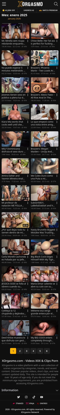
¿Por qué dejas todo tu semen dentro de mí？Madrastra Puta (13, 231)
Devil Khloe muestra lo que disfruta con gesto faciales (13, 339)
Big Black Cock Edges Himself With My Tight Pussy (42, 258)
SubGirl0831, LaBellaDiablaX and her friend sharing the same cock (43, 204)
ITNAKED (18, 403)
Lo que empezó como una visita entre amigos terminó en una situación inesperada (43, 123)
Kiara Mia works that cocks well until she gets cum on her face (13, 123)
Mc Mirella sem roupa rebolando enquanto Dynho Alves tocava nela (13, 42)
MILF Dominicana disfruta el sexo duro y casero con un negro (13, 150)
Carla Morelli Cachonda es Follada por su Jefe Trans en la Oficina (14, 258)
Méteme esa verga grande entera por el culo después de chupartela (41, 312)
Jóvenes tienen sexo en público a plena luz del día (13, 96)
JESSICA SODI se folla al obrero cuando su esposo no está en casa (14, 285)
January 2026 (14, 18)
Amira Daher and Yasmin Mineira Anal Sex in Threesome (12, 177)
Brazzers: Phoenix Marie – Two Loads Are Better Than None (43, 69)
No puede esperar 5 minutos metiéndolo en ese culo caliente (14, 69)
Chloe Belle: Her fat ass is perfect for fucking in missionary (43, 42)
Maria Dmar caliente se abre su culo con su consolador (43, 285)
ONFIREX (42, 403)
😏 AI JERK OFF (8, 10)
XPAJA (30, 403)
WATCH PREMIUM (48, 10)
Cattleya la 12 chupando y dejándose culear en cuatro (13, 312)
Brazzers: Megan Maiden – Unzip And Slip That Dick (41, 150)
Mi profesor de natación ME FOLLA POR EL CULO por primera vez (12, 204)
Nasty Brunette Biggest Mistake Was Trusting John (43, 231)
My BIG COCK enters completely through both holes (41, 339)
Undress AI (29, 10)
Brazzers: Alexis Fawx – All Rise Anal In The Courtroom (43, 96)
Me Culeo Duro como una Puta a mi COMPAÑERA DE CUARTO (42, 177)
